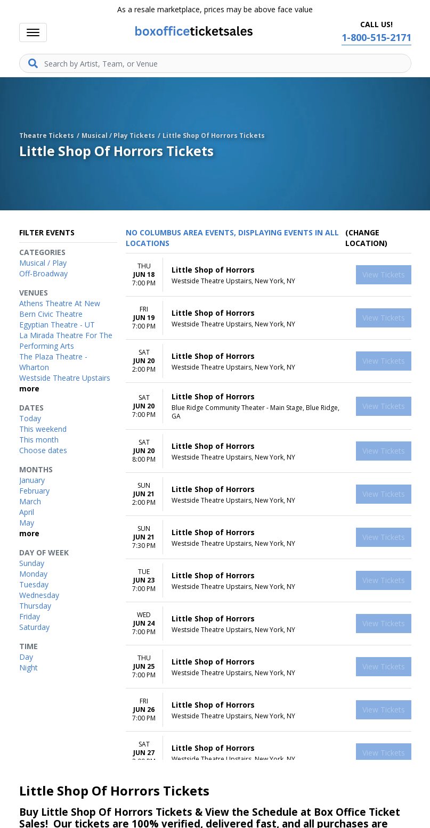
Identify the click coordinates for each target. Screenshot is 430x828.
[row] (268, 275)
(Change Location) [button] (366, 237)
